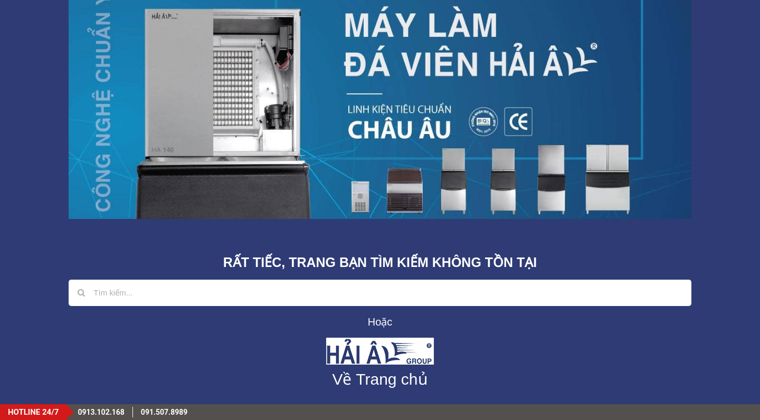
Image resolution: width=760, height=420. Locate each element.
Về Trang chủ (380, 379)
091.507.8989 (164, 412)
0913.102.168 (101, 412)
